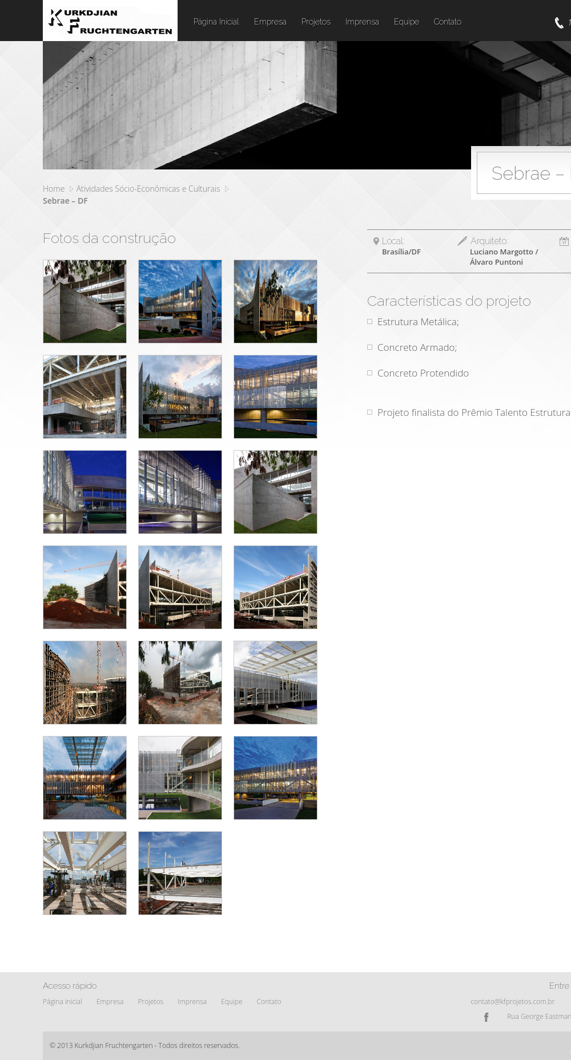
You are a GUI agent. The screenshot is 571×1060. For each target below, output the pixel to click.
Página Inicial (216, 21)
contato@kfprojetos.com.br (512, 1001)
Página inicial (62, 1001)
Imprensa (362, 21)
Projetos (316, 21)
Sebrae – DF (65, 200)
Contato (447, 21)
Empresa (270, 21)
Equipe (406, 21)
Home (54, 188)
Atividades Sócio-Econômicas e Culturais (148, 188)
